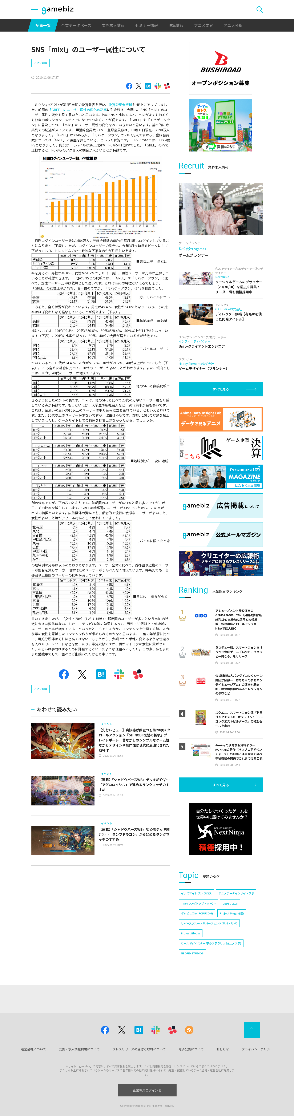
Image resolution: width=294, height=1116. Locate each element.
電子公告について (191, 1049)
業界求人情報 (113, 25)
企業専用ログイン (147, 1090)
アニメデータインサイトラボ (236, 893)
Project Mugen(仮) (232, 913)
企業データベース (76, 25)
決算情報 (176, 25)
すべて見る (221, 389)
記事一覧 (43, 25)
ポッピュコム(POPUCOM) (197, 913)
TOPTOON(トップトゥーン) (198, 903)
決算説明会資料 (120, 104)
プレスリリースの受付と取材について (139, 1049)
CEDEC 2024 (230, 903)
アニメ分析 (232, 25)
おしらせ (222, 1049)
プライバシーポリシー (257, 1049)
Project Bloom (190, 933)
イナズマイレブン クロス (196, 893)
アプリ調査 (40, 63)
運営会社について (33, 1049)
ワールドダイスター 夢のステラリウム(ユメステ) (211, 943)
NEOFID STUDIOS (192, 953)
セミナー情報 (146, 25)
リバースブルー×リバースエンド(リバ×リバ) (209, 923)
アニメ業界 (203, 25)
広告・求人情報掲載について (79, 1049)
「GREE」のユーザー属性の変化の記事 (77, 109)
